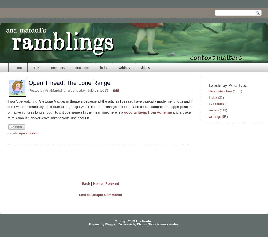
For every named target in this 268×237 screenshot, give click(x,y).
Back (86, 184)
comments (57, 68)
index (104, 68)
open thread (28, 133)
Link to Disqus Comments (100, 195)
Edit (116, 90)
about (18, 68)
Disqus (142, 224)
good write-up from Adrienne (148, 112)
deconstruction (220, 91)
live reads (216, 104)
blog (36, 68)
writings (124, 68)
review (214, 110)
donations (82, 68)
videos (145, 68)
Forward (112, 184)
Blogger (111, 224)
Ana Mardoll (144, 221)
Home (98, 184)
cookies (172, 224)
